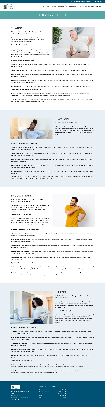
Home (43, 6)
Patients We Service (70, 6)
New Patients (98, 6)
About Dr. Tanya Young (52, 6)
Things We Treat (82, 6)
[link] (62, 6)
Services (61, 6)
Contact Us (91, 6)
